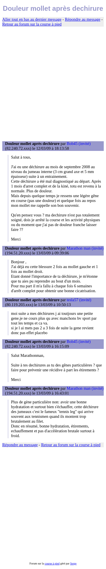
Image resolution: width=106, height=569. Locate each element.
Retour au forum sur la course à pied (32, 24)
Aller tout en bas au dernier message (31, 19)
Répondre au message (82, 19)
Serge (73, 563)
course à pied (52, 563)
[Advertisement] (53, 84)
